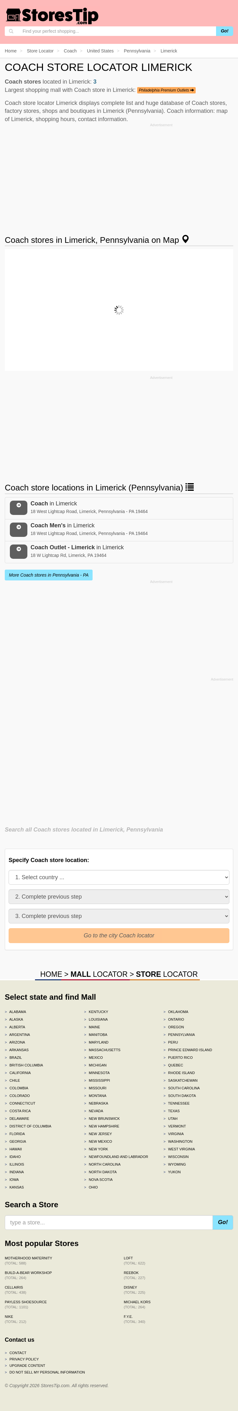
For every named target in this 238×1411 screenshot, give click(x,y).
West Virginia (179, 1149)
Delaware (17, 1118)
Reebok (134, 1275)
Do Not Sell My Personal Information (45, 1372)
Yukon (172, 1172)
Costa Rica (18, 1111)
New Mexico (98, 1141)
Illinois (14, 1164)
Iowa (12, 1180)
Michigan (95, 1065)
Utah (171, 1118)
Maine (92, 1027)
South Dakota (180, 1096)
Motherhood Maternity (28, 1260)
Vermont (175, 1126)
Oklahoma (176, 1012)
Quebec (173, 1065)
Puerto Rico (178, 1057)
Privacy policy (22, 1359)
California (18, 1073)
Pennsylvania (179, 1035)
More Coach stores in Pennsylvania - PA (48, 575)
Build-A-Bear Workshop (28, 1275)
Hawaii (13, 1149)
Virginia (174, 1134)
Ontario (174, 1019)
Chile (12, 1080)
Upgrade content (25, 1365)
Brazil (13, 1057)
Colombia (16, 1088)
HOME (51, 974)
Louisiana (96, 1019)
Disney (134, 1289)
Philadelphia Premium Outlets (166, 90)
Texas (172, 1111)
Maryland (96, 1042)
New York (96, 1149)
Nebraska (96, 1103)
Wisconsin (176, 1157)
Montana (95, 1096)
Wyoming (175, 1164)
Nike (15, 1319)
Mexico (93, 1057)
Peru (171, 1042)
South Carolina (182, 1088)
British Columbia (24, 1065)
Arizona (15, 1042)
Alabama (15, 1012)
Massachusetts (102, 1050)
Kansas (14, 1187)
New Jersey (98, 1134)
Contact (15, 1353)
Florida (15, 1134)
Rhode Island (179, 1073)
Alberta (15, 1027)
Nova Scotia (98, 1180)
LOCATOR (99, 974)
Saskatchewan (181, 1080)
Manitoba (95, 1035)
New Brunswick (102, 1118)
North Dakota (100, 1172)
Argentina (17, 1035)
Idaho (13, 1157)
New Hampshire (101, 1126)
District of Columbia (28, 1126)
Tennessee (177, 1103)
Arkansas (17, 1050)
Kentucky (96, 1012)
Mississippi (97, 1080)
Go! (224, 30)
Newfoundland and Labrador (116, 1157)
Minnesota (96, 1073)
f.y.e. (134, 1319)
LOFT (134, 1260)
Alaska (14, 1019)
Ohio (91, 1187)
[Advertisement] (119, 173)
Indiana (14, 1172)
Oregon (174, 1027)
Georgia (15, 1141)
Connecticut (20, 1103)
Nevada (93, 1111)
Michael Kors (137, 1304)
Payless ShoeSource (26, 1304)
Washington (178, 1141)
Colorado (17, 1096)
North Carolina (102, 1164)
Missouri (95, 1088)
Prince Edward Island (188, 1050)
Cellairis (15, 1289)
